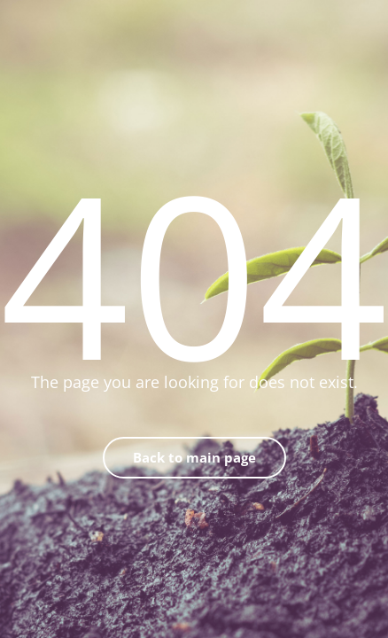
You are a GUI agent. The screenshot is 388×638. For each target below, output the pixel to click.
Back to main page (194, 457)
